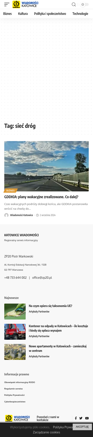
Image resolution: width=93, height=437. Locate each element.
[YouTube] (87, 418)
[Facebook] (76, 418)
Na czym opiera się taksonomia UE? (50, 306)
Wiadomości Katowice (21, 215)
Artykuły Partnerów (39, 311)
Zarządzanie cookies (46, 432)
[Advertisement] (46, 71)
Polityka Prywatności (67, 427)
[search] (74, 4)
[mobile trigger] (8, 4)
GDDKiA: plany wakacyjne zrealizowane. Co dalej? (41, 196)
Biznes (10, 190)
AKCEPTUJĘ (82, 426)
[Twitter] (81, 418)
